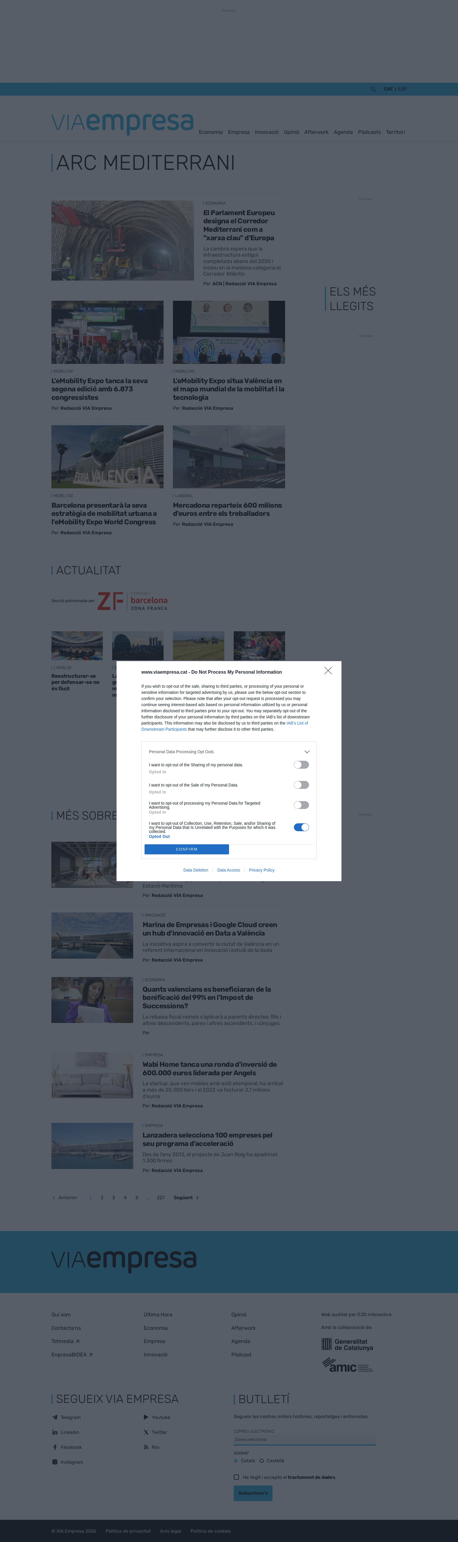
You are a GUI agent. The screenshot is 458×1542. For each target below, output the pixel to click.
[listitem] (229, 752)
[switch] (301, 765)
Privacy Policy (262, 870)
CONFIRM (187, 849)
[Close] (330, 672)
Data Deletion (195, 870)
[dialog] (229, 771)
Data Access (228, 870)
